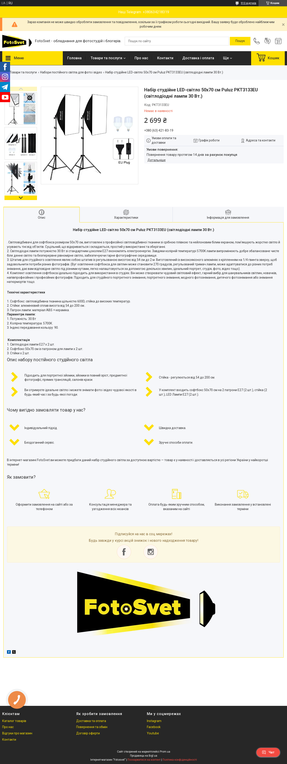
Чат (268, 752)
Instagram (154, 721)
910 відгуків (248, 3)
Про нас (141, 58)
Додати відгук (267, 41)
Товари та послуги (106, 58)
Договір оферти (88, 733)
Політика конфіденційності (180, 759)
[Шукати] (240, 41)
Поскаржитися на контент (144, 759)
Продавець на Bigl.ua (143, 755)
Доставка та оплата (91, 721)
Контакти (165, 58)
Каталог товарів (14, 721)
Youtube (153, 733)
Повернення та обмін (91, 727)
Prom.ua (165, 751)
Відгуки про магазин (17, 733)
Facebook (154, 727)
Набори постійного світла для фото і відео (71, 72)
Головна (74, 58)
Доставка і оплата (198, 58)
